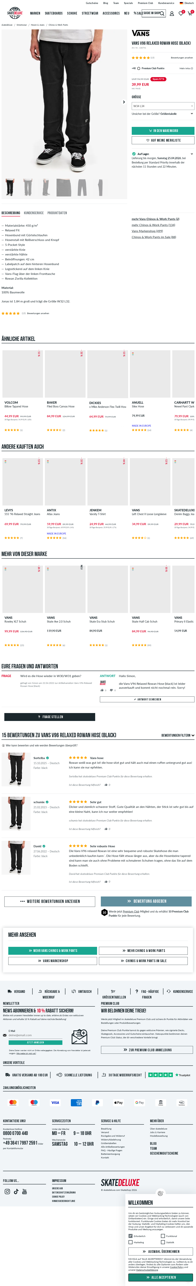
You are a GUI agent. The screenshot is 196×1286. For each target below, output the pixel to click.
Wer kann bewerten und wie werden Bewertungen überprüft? (39, 746)
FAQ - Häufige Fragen (111, 1150)
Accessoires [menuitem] (111, 13)
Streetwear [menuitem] (90, 13)
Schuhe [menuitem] (72, 13)
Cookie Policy (58, 1197)
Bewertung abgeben (146, 902)
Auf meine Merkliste (163, 141)
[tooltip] (192, 68)
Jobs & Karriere (157, 1132)
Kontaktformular (15, 1148)
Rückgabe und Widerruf (113, 1136)
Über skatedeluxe (158, 1128)
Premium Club (131, 911)
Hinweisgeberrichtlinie (63, 1201)
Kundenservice (179, 992)
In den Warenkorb (163, 131)
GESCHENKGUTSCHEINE (164, 1154)
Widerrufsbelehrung (111, 1139)
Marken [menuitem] (35, 13)
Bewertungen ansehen (182, 57)
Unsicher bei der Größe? (162, 113)
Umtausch (81, 992)
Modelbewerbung (159, 1136)
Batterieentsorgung (110, 1154)
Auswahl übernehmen (160, 1252)
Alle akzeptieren (160, 1278)
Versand (16, 992)
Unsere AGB (57, 1188)
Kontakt (105, 1157)
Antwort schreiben (147, 699)
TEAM (153, 1149)
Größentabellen (108, 1143)
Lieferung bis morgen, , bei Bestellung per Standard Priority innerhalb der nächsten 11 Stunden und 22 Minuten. (163, 160)
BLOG (153, 1144)
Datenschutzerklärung (64, 1193)
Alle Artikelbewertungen (113, 1147)
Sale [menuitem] (138, 13)
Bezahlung (106, 1128)
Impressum (59, 1181)
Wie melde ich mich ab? (26, 1053)
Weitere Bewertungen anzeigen (49, 902)
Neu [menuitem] (126, 13)
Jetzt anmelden (35, 1042)
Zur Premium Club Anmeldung (147, 1050)
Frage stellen (50, 717)
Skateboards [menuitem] (54, 13)
